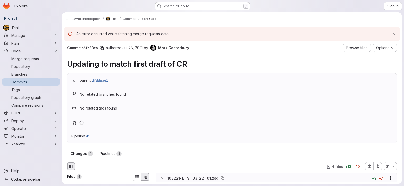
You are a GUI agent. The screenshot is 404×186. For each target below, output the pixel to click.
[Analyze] (31, 144)
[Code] (31, 51)
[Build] (31, 113)
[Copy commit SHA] (102, 48)
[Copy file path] (223, 178)
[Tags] (31, 89)
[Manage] (31, 35)
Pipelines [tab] (111, 153)
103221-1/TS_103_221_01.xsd (192, 178)
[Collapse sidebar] (31, 179)
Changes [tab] (81, 153)
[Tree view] (145, 177)
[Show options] (390, 178)
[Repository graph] (31, 97)
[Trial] (31, 27)
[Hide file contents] (162, 178)
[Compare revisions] (31, 105)
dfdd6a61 (100, 80)
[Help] (31, 171)
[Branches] (31, 74)
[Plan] (31, 43)
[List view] (137, 177)
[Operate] (31, 128)
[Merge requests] (31, 58)
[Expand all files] (369, 166)
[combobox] (390, 166)
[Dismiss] (394, 34)
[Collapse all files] (378, 166)
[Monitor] (31, 136)
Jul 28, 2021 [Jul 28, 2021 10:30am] (132, 47)
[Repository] (31, 66)
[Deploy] (31, 120)
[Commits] (31, 82)
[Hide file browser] (71, 166)
